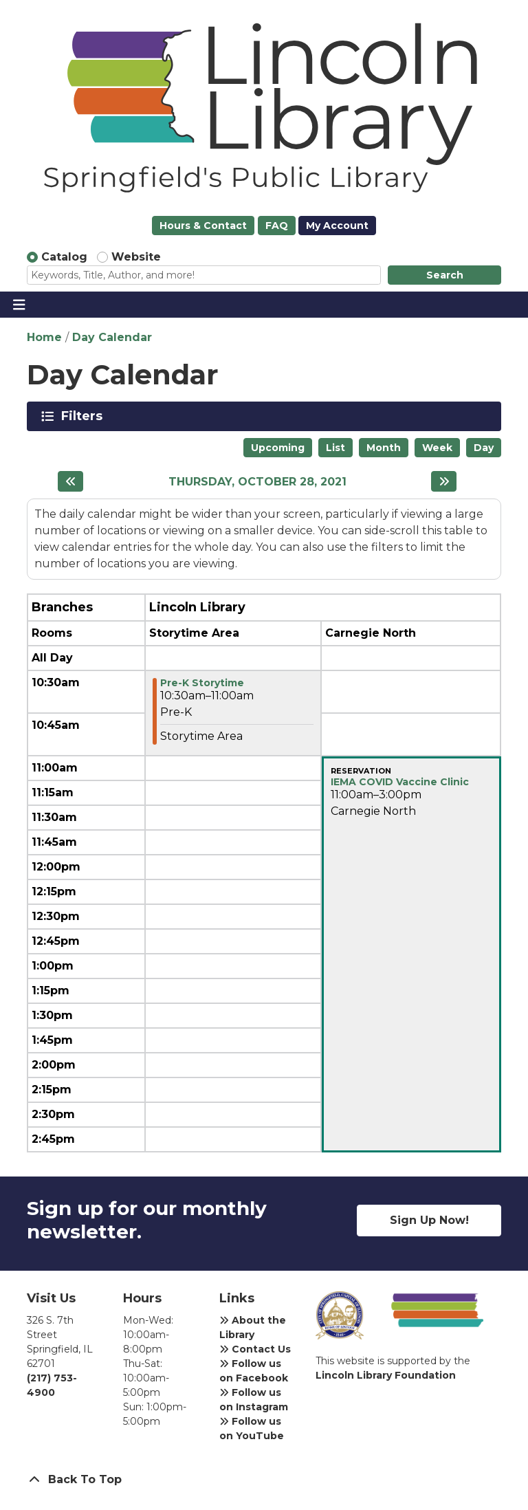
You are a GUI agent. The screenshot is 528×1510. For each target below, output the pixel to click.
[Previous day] (70, 481)
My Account (337, 225)
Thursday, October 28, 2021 (257, 481)
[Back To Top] (264, 1480)
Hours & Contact (203, 225)
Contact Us (255, 1349)
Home (44, 337)
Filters (84, 416)
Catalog (64, 256)
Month (383, 447)
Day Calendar (112, 337)
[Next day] (443, 481)
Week (437, 447)
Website (136, 256)
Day (484, 447)
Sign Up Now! (429, 1220)
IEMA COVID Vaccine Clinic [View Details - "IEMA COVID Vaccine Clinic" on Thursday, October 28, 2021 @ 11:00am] (400, 782)
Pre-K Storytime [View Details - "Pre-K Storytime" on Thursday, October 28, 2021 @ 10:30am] (202, 683)
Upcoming (278, 447)
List (335, 447)
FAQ (276, 225)
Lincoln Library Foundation (386, 1375)
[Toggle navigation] (19, 304)
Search (444, 275)
